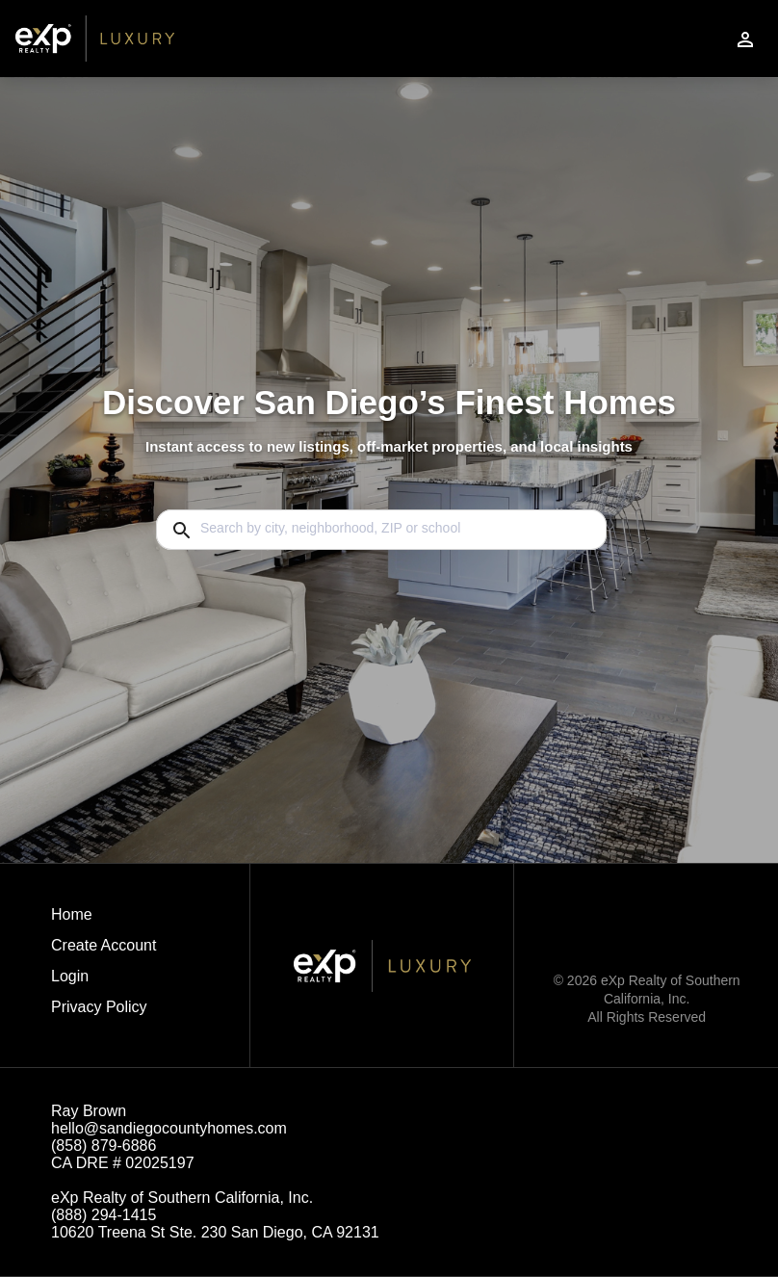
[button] (103, 981)
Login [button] (70, 976)
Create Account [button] (103, 945)
